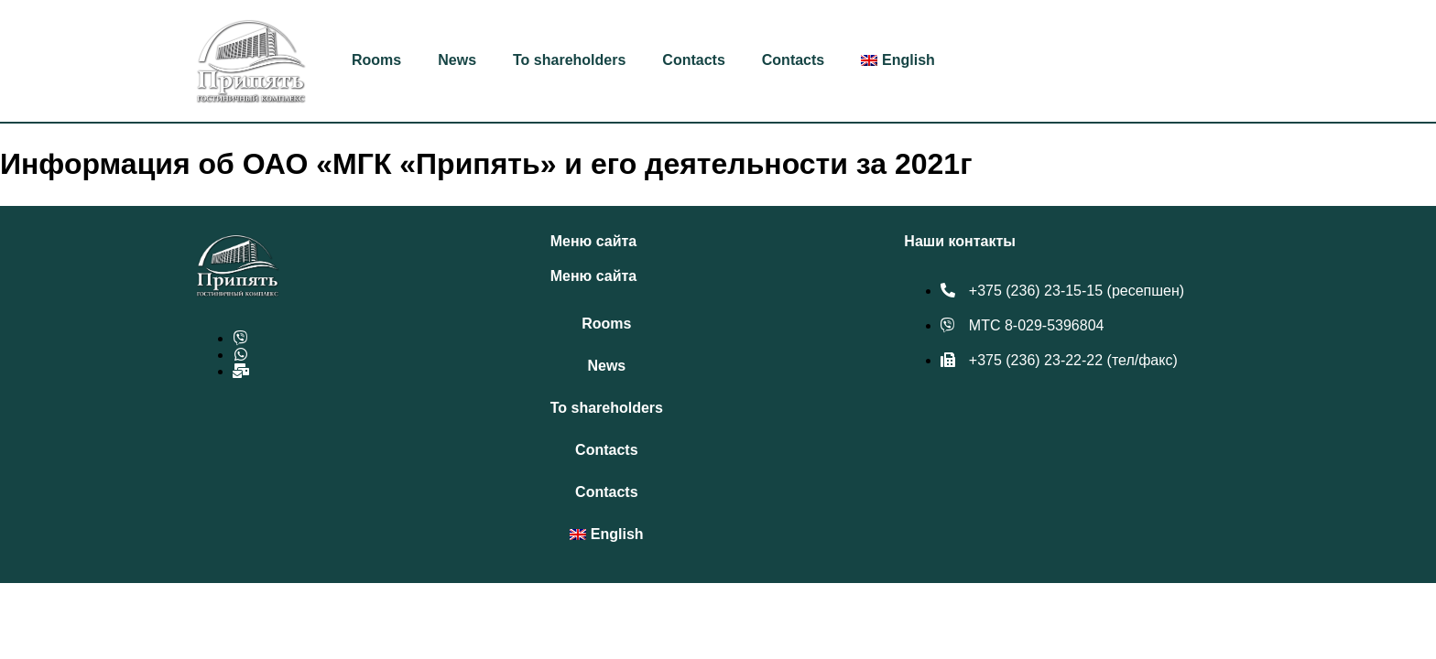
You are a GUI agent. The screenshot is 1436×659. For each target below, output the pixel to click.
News (457, 60)
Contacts (693, 60)
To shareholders (569, 60)
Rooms (376, 60)
